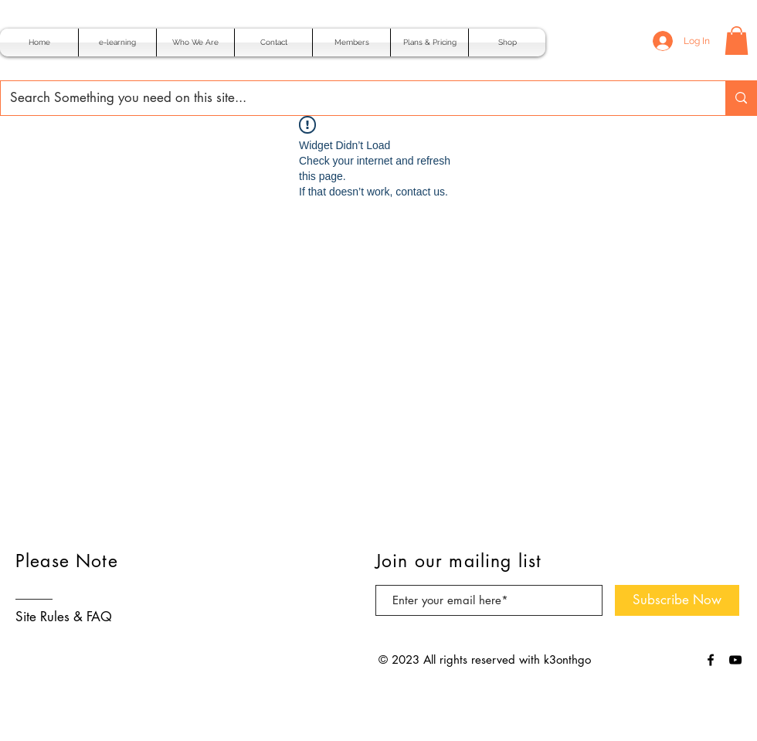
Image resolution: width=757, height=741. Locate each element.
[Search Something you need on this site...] (351, 98)
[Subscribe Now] (677, 600)
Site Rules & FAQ (63, 616)
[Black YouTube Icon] (735, 660)
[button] (737, 40)
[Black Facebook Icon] (710, 660)
